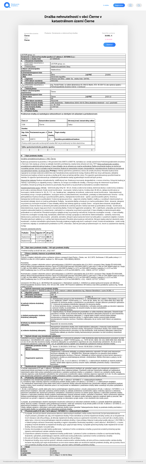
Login (130, 5)
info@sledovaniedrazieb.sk (46, 461)
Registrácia (119, 5)
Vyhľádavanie (139, 5)
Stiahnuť (109, 44)
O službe (106, 5)
